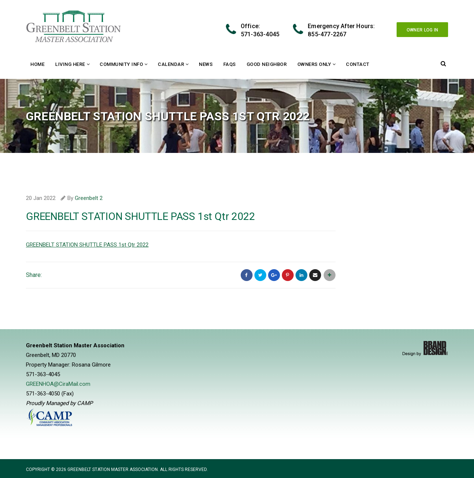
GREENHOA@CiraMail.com (58, 384)
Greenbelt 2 (89, 198)
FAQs (229, 64)
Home (37, 64)
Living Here (70, 64)
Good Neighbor (267, 64)
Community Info (121, 64)
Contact (358, 64)
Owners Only (314, 64)
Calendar (171, 64)
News (206, 64)
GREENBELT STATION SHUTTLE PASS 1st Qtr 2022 (87, 244)
